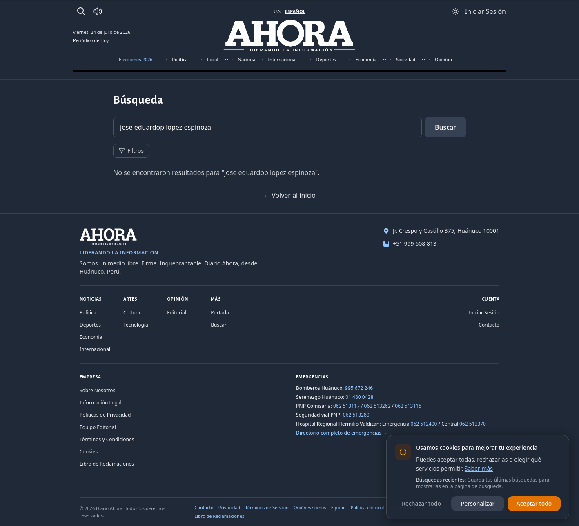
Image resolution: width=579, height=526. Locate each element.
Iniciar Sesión (484, 312)
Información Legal (101, 402)
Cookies (89, 451)
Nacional (247, 59)
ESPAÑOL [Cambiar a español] (295, 11)
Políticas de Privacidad (105, 414)
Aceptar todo (534, 503)
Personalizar (478, 503)
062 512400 (424, 423)
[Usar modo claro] (455, 11)
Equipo (338, 507)
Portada (220, 312)
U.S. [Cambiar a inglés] (278, 11)
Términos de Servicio (267, 507)
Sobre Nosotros (97, 390)
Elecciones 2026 (136, 59)
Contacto (489, 324)
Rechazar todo (421, 503)
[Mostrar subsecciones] (161, 59)
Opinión (443, 59)
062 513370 (472, 423)
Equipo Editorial (98, 427)
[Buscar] (81, 11)
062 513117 (346, 405)
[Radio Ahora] (97, 11)
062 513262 (377, 405)
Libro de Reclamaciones (107, 463)
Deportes (326, 59)
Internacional (282, 59)
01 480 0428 (359, 396)
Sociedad (405, 59)
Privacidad (229, 507)
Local (212, 59)
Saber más (479, 468)
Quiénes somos (310, 507)
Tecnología (135, 324)
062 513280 (356, 414)
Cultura (131, 312)
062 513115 (408, 405)
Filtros (131, 151)
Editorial (176, 312)
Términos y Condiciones (107, 439)
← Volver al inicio (289, 195)
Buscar (445, 127)
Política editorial (368, 507)
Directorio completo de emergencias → (341, 432)
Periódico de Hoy (91, 40)
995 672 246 (359, 388)
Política (179, 59)
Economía (366, 59)
